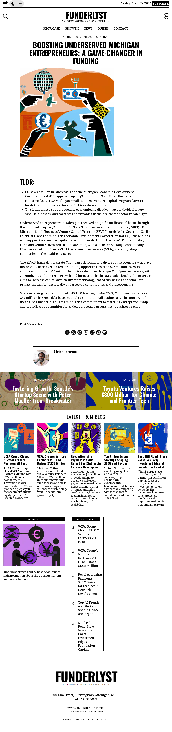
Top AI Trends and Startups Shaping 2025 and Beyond (116, 460)
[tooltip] (166, 16)
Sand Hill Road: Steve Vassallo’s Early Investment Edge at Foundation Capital (152, 462)
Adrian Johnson (65, 351)
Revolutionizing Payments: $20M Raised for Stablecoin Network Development (86, 462)
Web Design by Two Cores (86, 711)
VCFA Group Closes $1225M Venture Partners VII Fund (16, 460)
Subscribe (161, 3)
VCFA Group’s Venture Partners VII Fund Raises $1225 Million (51, 460)
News (88, 37)
